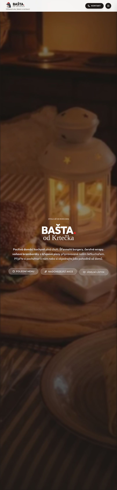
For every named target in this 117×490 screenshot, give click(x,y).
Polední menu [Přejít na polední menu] (23, 271)
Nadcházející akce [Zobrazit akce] (58, 272)
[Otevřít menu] (108, 6)
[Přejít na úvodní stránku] (18, 6)
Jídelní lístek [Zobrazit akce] (94, 276)
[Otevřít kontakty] (94, 6)
